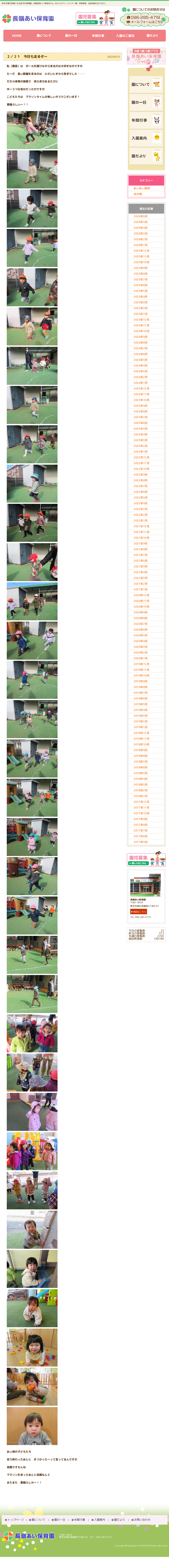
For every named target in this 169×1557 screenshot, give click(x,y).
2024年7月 (141, 348)
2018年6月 (141, 767)
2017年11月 (141, 807)
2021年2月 (141, 584)
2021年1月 (141, 589)
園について (38, 1520)
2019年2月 (141, 721)
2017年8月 (141, 825)
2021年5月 (141, 566)
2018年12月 (141, 733)
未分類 (138, 194)
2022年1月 (141, 520)
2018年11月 (141, 739)
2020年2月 (141, 652)
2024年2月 (141, 377)
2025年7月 (141, 279)
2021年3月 (141, 578)
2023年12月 (141, 388)
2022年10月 (141, 469)
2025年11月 (141, 256)
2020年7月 (141, 624)
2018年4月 (141, 779)
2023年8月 (141, 411)
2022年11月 (141, 463)
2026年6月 (141, 216)
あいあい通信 (142, 188)
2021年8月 (141, 549)
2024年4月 (141, 365)
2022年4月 (141, 503)
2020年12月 (141, 595)
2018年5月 (141, 773)
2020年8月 (141, 618)
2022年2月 (141, 515)
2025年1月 (141, 314)
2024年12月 (141, 319)
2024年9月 (141, 337)
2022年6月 (141, 492)
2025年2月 (141, 308)
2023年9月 (141, 406)
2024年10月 (141, 331)
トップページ (16, 1520)
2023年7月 (141, 417)
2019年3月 (141, 716)
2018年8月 (141, 756)
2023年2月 (141, 446)
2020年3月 (141, 647)
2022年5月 (141, 497)
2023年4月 (141, 434)
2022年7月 (141, 486)
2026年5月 (141, 222)
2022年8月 (141, 480)
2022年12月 (141, 457)
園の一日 (59, 1520)
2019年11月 (141, 670)
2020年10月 (141, 606)
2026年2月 (141, 239)
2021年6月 (141, 561)
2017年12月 (141, 802)
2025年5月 (141, 291)
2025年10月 (141, 262)
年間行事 (79, 1520)
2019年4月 (141, 710)
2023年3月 (141, 440)
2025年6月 (141, 285)
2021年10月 (141, 538)
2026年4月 (141, 228)
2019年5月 (141, 704)
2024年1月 (141, 383)
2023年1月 (141, 451)
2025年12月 (141, 251)
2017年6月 (141, 836)
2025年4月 (141, 297)
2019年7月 (141, 693)
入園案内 (99, 1520)
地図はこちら (138, 911)
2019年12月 (141, 664)
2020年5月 (141, 635)
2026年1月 (141, 245)
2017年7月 (141, 830)
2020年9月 (141, 612)
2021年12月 (141, 526)
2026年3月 (141, 233)
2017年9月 (141, 819)
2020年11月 (141, 601)
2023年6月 (141, 423)
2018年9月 (141, 750)
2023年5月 (141, 429)
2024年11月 (141, 325)
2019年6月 (141, 698)
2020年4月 (141, 641)
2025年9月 (141, 268)
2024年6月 (141, 354)
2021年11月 (141, 532)
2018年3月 (141, 784)
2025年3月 (141, 302)
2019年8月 (141, 687)
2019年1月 (141, 727)
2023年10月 (141, 400)
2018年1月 (141, 796)
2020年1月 (141, 658)
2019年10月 (141, 675)
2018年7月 (141, 761)
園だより (119, 1520)
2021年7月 (141, 555)
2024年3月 (141, 371)
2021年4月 (141, 572)
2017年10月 (141, 813)
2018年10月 (141, 744)
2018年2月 (141, 790)
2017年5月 (141, 842)
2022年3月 (141, 509)
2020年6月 (141, 629)
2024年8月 (141, 342)
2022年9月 (141, 474)
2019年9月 (141, 681)
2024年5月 (141, 360)
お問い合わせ (142, 1520)
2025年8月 (141, 274)
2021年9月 (141, 543)
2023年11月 (141, 394)
